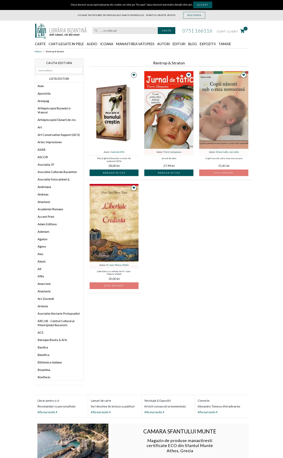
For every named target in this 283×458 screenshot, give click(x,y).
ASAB (41, 149)
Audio (96, 44)
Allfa (41, 276)
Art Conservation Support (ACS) (59, 134)
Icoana (111, 44)
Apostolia (44, 93)
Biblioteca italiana (50, 362)
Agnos (42, 246)
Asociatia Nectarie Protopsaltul (59, 313)
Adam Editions (47, 224)
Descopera (194, 15)
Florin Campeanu (172, 152)
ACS (40, 332)
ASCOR (43, 157)
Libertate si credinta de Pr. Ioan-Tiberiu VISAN (114, 273)
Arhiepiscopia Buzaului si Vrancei (54, 110)
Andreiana (44, 187)
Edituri (187, 44)
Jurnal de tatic (169, 158)
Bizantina (44, 370)
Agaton (42, 239)
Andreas (43, 194)
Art (40, 127)
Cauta (166, 30)
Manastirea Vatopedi (141, 44)
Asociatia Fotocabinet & (54, 179)
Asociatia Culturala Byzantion (57, 172)
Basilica (43, 347)
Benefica (43, 355)
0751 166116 (197, 30)
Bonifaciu (44, 377)
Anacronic (44, 284)
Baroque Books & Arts (52, 340)
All (39, 269)
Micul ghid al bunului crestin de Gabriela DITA (114, 160)
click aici (187, 4)
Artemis (43, 306)
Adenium (43, 232)
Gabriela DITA (117, 152)
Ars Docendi (46, 299)
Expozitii (217, 44)
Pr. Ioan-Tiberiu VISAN (117, 265)
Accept (202, 4)
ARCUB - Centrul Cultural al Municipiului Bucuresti (56, 323)
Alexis (42, 261)
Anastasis (44, 202)
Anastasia (44, 291)
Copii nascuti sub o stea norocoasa (223, 158)
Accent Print (46, 217)
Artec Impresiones (50, 142)
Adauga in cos (114, 172)
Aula (41, 86)
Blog (201, 44)
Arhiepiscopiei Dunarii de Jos (57, 120)
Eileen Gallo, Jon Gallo (227, 152)
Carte (40, 44)
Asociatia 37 (46, 164)
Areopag (43, 101)
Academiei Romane (50, 209)
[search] (125, 30)
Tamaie (235, 44)
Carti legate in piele (68, 44)
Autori (170, 44)
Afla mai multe (47, 412)
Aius (40, 254)
